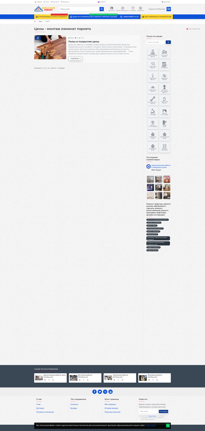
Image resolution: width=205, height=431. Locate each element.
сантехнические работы (155, 228)
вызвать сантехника (154, 222)
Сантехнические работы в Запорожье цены (161, 166)
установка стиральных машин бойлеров (157, 238)
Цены (40, 21)
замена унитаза (152, 234)
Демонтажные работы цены (55, 375)
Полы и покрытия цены (83, 41)
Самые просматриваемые (46, 369)
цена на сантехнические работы (157, 219)
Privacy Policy (150, 425)
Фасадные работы (155, 375)
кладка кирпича (152, 250)
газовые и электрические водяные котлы (155, 243)
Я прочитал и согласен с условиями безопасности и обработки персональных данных (152, 417)
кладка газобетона (153, 247)
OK (168, 425)
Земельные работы (120, 375)
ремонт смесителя (153, 231)
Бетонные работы (85, 375)
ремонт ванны (152, 225)
